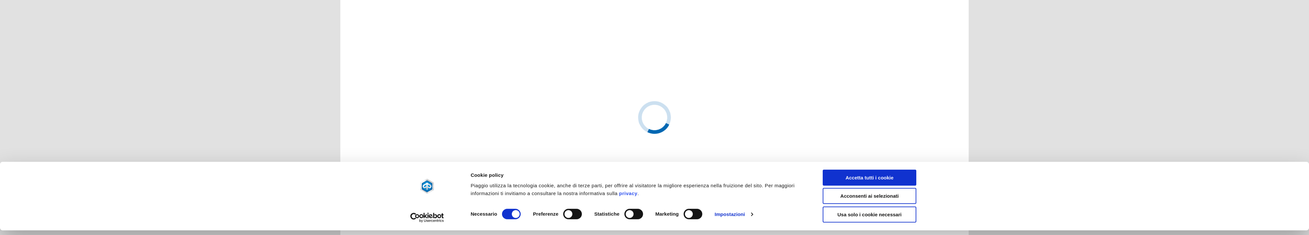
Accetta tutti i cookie (870, 112)
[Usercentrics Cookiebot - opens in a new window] (427, 152)
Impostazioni (730, 148)
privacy (628, 127)
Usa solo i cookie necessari (869, 148)
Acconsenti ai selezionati (869, 130)
